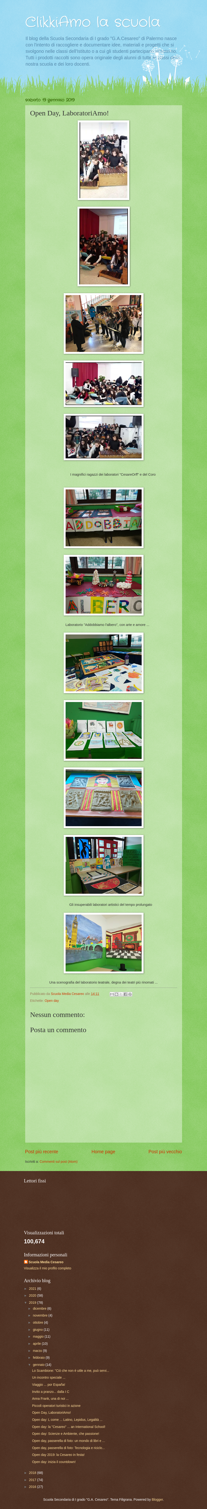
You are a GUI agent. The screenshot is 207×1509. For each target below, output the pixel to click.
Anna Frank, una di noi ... (50, 1398)
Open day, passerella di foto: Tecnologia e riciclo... (68, 1448)
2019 (33, 1302)
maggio (38, 1336)
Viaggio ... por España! (48, 1384)
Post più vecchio (165, 1151)
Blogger (157, 1499)
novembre (40, 1315)
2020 (33, 1295)
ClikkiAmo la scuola (92, 22)
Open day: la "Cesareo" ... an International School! (68, 1427)
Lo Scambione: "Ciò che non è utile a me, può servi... (70, 1370)
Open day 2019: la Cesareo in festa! (58, 1455)
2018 (33, 1473)
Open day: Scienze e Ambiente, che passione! (65, 1434)
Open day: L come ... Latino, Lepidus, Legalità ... (67, 1420)
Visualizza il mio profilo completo (47, 1268)
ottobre (38, 1322)
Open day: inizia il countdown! (54, 1462)
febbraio (39, 1357)
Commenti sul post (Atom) (58, 1161)
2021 (33, 1288)
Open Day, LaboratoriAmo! (51, 1412)
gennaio (39, 1365)
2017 (33, 1480)
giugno (38, 1329)
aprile (37, 1343)
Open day (52, 1001)
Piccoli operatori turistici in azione (56, 1406)
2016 (33, 1487)
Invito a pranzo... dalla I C (50, 1392)
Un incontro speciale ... (48, 1377)
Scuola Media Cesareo (46, 1262)
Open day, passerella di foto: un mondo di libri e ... (68, 1441)
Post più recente (41, 1151)
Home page (103, 1151)
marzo (38, 1351)
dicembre (40, 1308)
